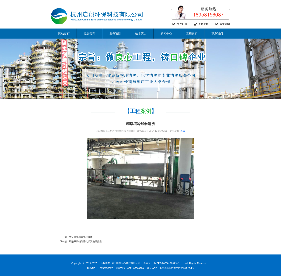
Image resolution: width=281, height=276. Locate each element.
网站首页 (64, 33)
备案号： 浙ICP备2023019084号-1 (161, 263)
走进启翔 (89, 33)
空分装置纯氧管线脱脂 (80, 237)
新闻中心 (166, 33)
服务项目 (115, 33)
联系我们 (217, 33)
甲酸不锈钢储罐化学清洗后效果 (85, 241)
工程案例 (191, 33)
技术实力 (141, 33)
